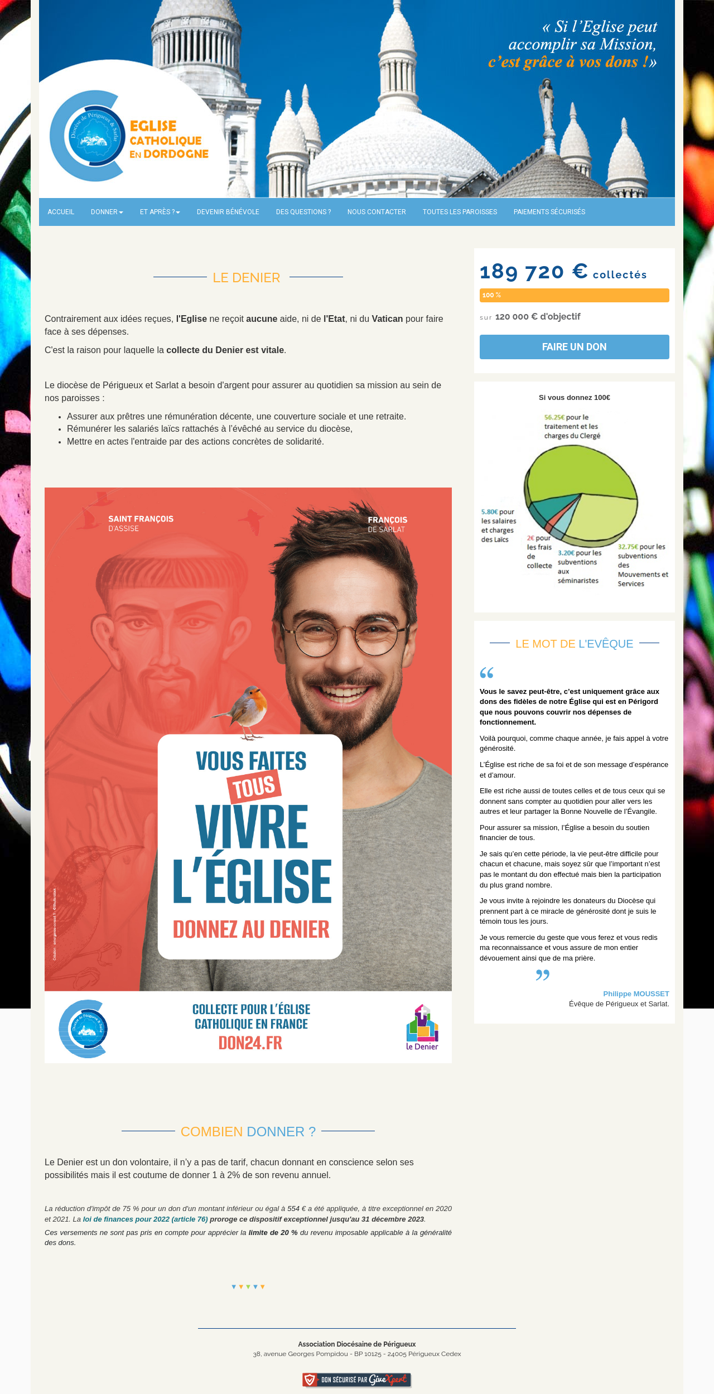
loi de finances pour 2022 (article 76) (145, 1219)
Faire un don (574, 347)
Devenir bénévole (228, 212)
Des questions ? (303, 212)
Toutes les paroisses (460, 212)
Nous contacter (377, 212)
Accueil (60, 212)
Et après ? (160, 212)
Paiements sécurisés (549, 212)
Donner (107, 212)
